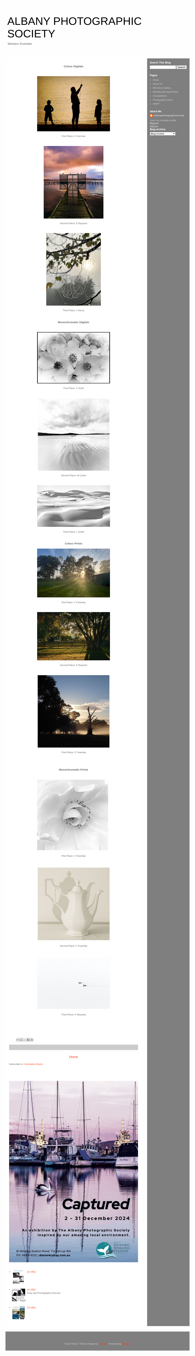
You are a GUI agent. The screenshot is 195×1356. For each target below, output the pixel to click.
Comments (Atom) (33, 1064)
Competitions (160, 95)
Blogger (126, 1343)
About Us (157, 84)
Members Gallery (162, 88)
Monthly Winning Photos (165, 91)
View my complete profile (163, 120)
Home (73, 1057)
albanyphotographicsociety (168, 115)
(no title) (31, 1271)
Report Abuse (154, 125)
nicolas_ (103, 1343)
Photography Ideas (163, 99)
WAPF (156, 103)
